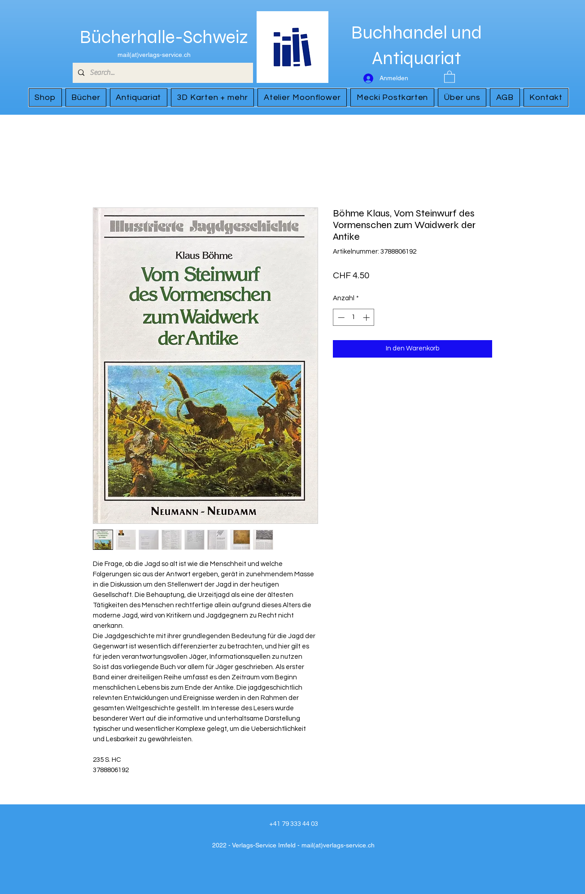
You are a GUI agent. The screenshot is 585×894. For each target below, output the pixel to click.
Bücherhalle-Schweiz (164, 37)
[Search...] (162, 73)
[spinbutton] (353, 317)
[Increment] (367, 317)
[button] (449, 76)
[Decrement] (340, 317)
